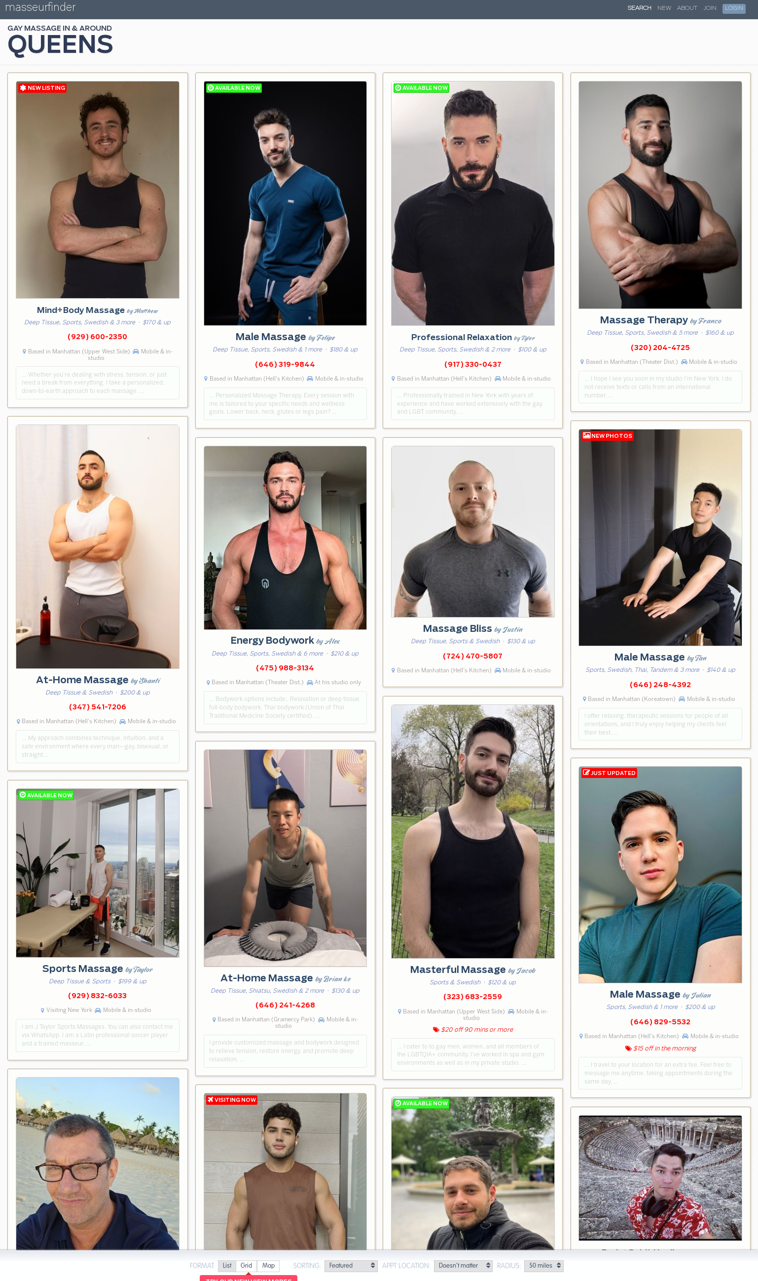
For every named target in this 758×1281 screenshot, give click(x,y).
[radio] (227, 1266)
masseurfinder (40, 9)
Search (639, 8)
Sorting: (307, 1266)
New (664, 8)
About (687, 8)
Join (710, 8)
